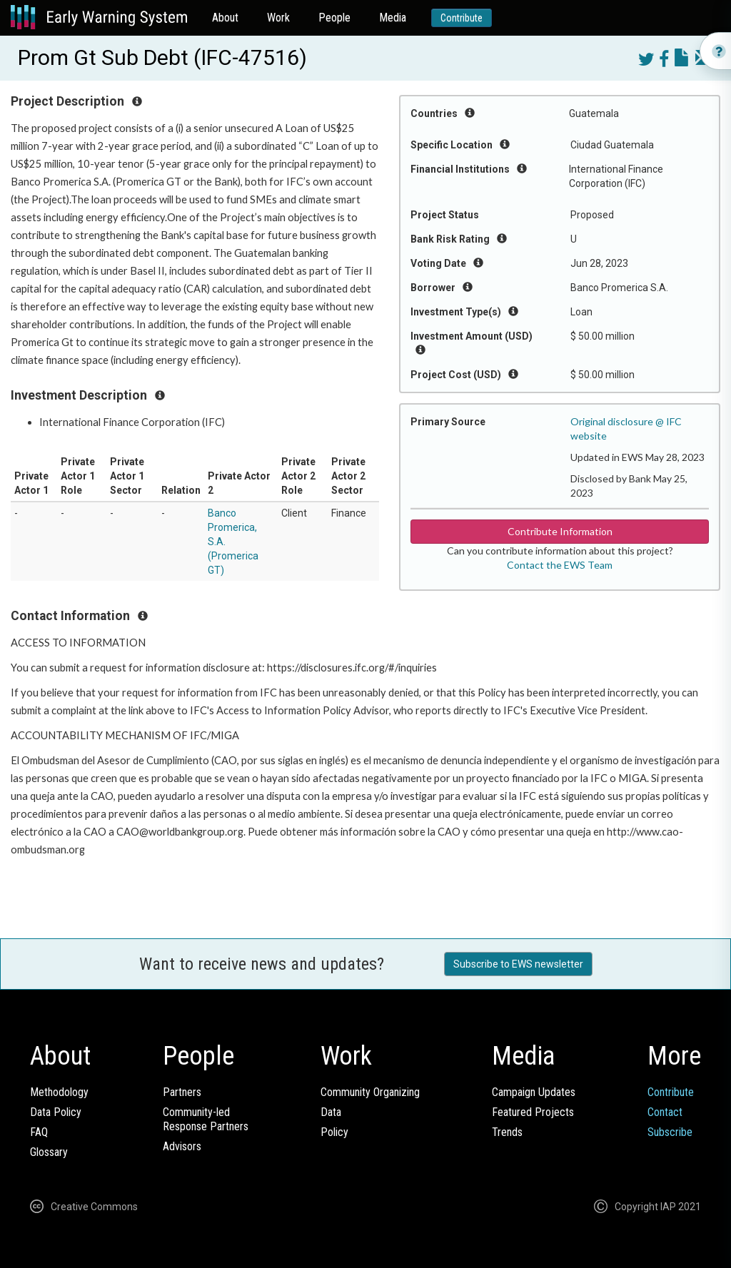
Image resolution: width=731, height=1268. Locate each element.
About (225, 17)
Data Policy (55, 1112)
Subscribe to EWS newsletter (518, 964)
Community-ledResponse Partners (205, 1119)
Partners (182, 1092)
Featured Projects (533, 1112)
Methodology (59, 1092)
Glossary (49, 1152)
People (334, 17)
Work (278, 17)
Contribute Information (560, 531)
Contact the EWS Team (559, 565)
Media (392, 17)
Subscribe (669, 1132)
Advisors (182, 1146)
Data (331, 1112)
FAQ (39, 1132)
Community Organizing (370, 1092)
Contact (664, 1112)
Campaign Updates (533, 1092)
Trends (507, 1132)
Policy (334, 1132)
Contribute (461, 18)
